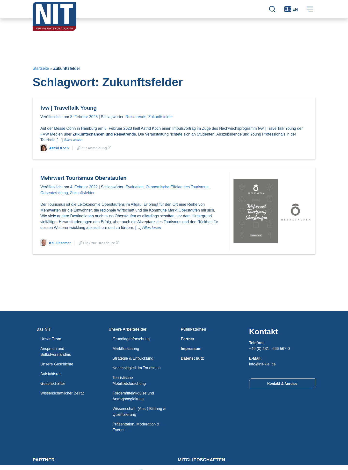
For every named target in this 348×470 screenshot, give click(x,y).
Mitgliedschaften (201, 459)
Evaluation (135, 187)
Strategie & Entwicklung (133, 358)
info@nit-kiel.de (262, 364)
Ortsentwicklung (54, 193)
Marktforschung (126, 349)
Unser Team (50, 339)
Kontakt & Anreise (282, 384)
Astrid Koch (54, 148)
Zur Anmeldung (94, 148)
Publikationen (193, 329)
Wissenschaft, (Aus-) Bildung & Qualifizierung (139, 412)
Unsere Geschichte (56, 364)
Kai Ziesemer (55, 243)
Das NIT (43, 329)
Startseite (41, 68)
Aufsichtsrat (50, 374)
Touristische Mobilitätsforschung (129, 381)
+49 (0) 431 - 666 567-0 (269, 349)
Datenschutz (192, 358)
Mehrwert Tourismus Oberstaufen (83, 178)
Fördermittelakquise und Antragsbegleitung (133, 396)
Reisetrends (136, 117)
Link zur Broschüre (99, 243)
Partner (187, 339)
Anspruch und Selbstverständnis (55, 351)
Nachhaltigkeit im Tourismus (137, 368)
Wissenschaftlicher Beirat (62, 393)
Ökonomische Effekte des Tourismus (177, 187)
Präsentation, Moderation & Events (136, 427)
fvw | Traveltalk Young (68, 108)
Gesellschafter (52, 383)
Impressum (191, 349)
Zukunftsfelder (160, 117)
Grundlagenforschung (131, 339)
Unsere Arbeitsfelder (128, 329)
